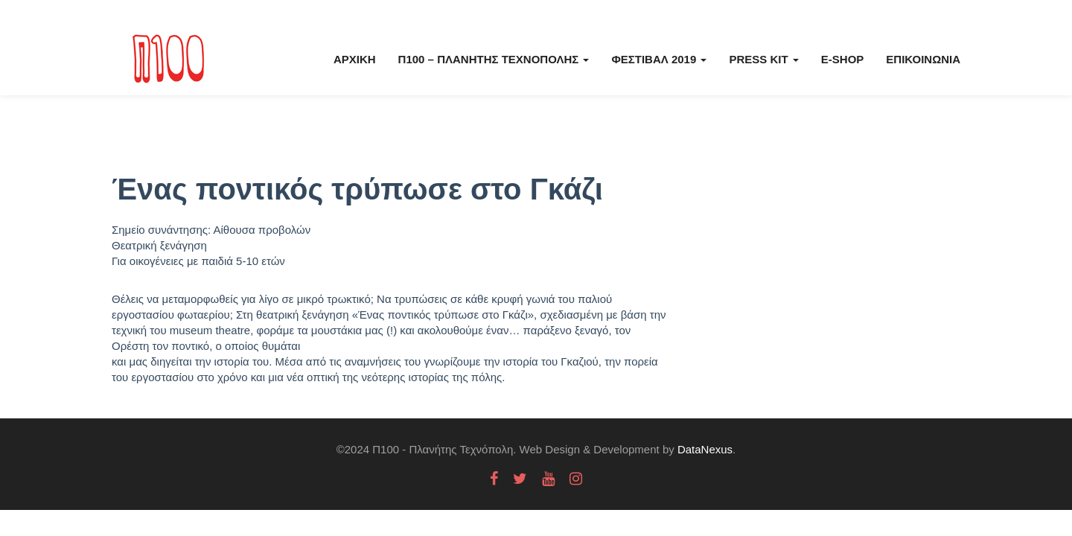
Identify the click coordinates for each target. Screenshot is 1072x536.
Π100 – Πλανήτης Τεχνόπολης (494, 59)
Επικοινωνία (923, 59)
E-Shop (842, 59)
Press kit (763, 59)
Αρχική (355, 59)
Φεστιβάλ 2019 (658, 59)
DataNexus (705, 449)
